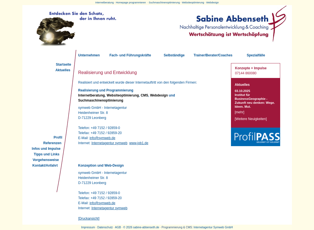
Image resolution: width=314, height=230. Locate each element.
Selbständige (174, 55)
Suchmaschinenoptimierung (164, 2)
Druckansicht (88, 218)
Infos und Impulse (46, 149)
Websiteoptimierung (193, 2)
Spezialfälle (256, 55)
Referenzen (52, 143)
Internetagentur (203, 227)
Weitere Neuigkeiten (251, 119)
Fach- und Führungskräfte (130, 55)
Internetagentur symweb (109, 143)
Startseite (63, 64)
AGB (118, 227)
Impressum (88, 227)
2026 (129, 227)
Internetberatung (104, 2)
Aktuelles (62, 70)
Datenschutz (105, 227)
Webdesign (212, 2)
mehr (239, 112)
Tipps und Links (47, 154)
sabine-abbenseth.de (146, 227)
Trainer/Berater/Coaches (213, 55)
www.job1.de (138, 143)
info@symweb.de (102, 138)
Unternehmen (89, 55)
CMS (144, 95)
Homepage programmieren (131, 2)
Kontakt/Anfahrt (45, 165)
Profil (58, 137)
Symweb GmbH (223, 227)
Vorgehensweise (46, 160)
